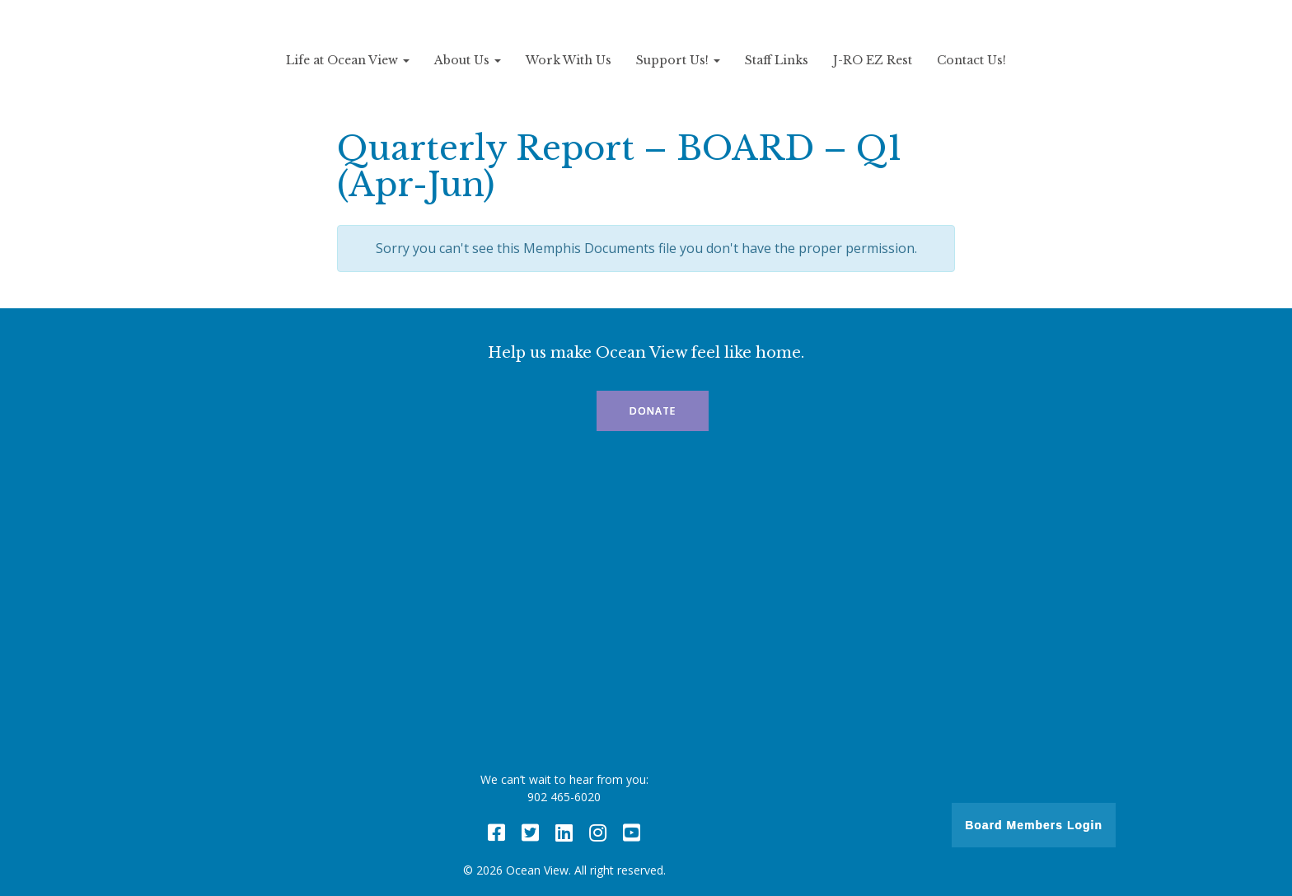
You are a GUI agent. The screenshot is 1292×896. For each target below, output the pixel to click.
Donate (653, 411)
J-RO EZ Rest (872, 60)
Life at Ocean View (348, 60)
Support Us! (678, 60)
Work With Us (568, 60)
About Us (467, 60)
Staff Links (776, 60)
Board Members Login (1033, 825)
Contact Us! (971, 60)
